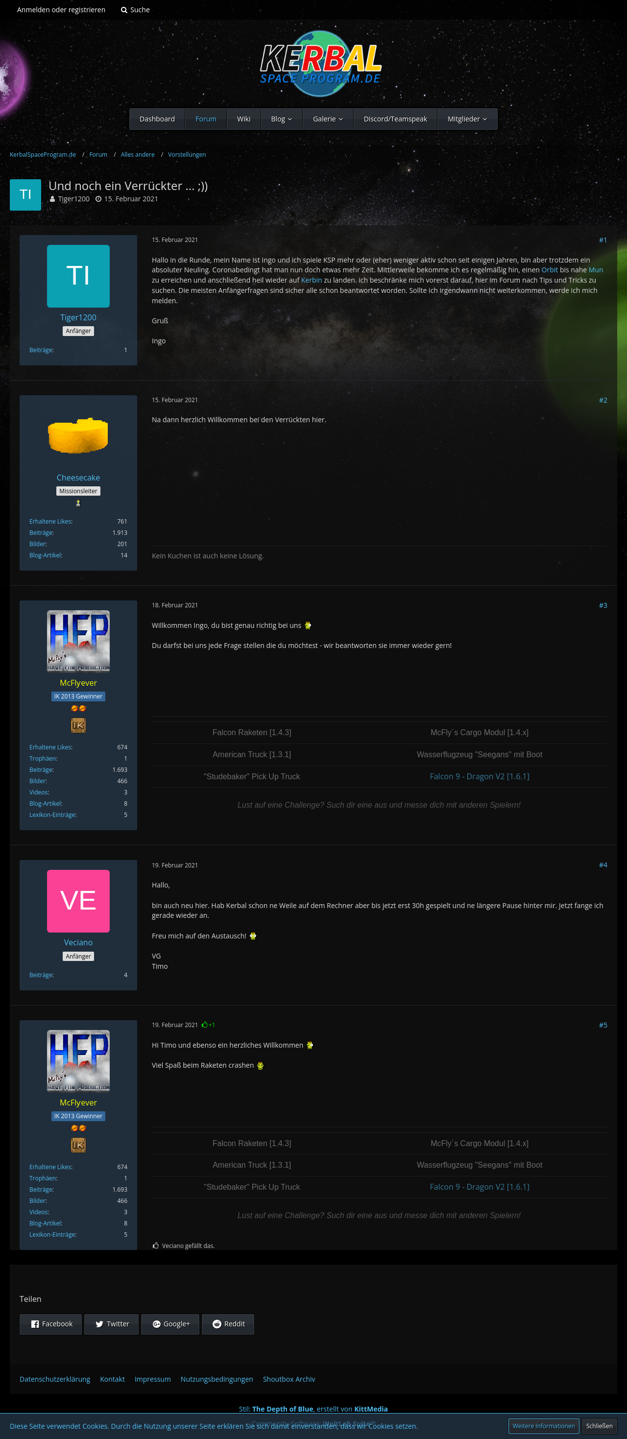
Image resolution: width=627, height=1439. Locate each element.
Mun (596, 269)
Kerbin (311, 280)
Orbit (550, 269)
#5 (603, 1025)
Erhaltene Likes (50, 521)
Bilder (37, 544)
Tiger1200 (74, 198)
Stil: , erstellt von (313, 1409)
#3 (603, 605)
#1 (603, 239)
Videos (38, 792)
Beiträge (40, 350)
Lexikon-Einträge (52, 815)
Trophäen (42, 758)
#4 (603, 864)
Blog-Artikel (45, 555)
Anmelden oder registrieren (61, 9)
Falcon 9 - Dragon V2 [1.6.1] (480, 776)
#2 (603, 400)
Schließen (599, 1426)
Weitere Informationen (544, 1426)
